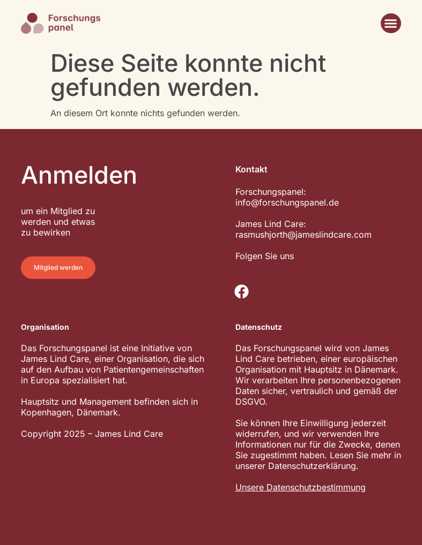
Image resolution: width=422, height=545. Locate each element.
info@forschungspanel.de (287, 202)
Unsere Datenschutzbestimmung (300, 487)
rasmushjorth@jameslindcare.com (303, 234)
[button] (391, 23)
